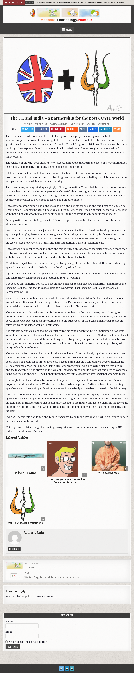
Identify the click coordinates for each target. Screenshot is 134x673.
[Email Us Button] (72, 668)
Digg (92, 129)
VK (82, 129)
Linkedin (105, 129)
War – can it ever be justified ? (25, 522)
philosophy (79, 123)
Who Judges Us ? (108, 472)
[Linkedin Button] (67, 668)
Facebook (41, 129)
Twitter (27, 129)
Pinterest (57, 129)
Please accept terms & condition (26, 641)
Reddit (71, 129)
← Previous (31, 563)
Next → (29, 572)
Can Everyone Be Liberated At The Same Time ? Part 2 (67, 481)
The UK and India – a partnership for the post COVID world (67, 118)
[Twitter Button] (61, 668)
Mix (117, 129)
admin (29, 124)
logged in (26, 596)
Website (14, 548)
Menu (69, 29)
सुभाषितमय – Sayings (25, 472)
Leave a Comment (60, 124)
